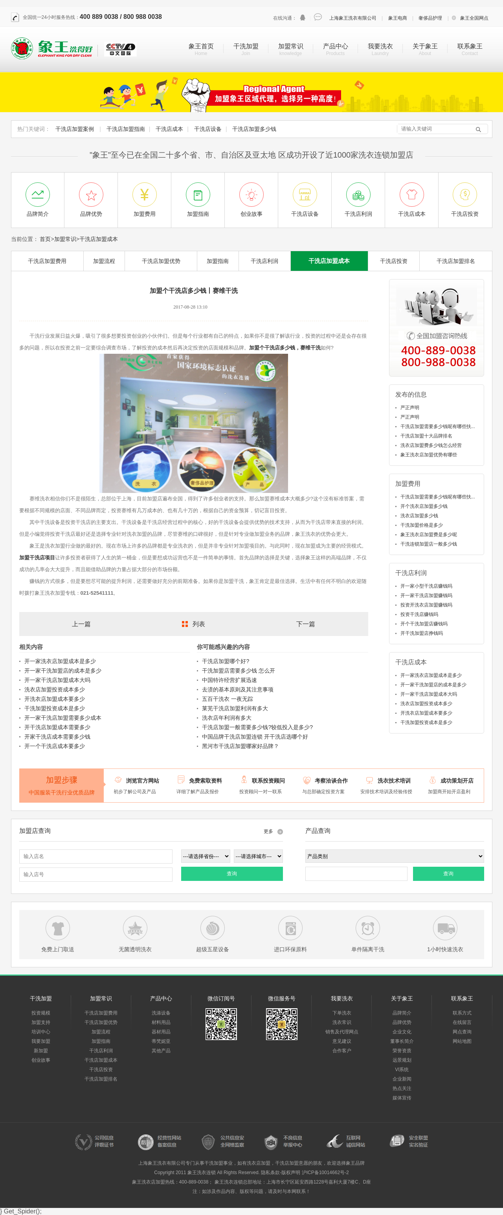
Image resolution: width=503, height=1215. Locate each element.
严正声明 (409, 407)
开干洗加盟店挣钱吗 (421, 633)
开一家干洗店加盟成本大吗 (57, 680)
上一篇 (81, 624)
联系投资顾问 (268, 781)
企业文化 (402, 1032)
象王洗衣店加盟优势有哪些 (428, 455)
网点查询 (462, 1032)
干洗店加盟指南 (125, 129)
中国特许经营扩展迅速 (229, 680)
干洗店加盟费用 (47, 261)
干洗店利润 (264, 261)
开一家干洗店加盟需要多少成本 (62, 718)
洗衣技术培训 (394, 781)
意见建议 (341, 1041)
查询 (232, 874)
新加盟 (41, 1050)
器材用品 (161, 1032)
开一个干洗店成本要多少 (54, 746)
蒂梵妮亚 (161, 1041)
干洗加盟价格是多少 (421, 525)
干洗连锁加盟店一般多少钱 (428, 544)
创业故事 (40, 1060)
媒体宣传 (402, 1098)
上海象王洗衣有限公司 (352, 18)
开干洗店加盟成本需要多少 (57, 727)
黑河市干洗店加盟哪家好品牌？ (240, 746)
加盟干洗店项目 (37, 558)
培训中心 (40, 1032)
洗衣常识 (341, 1022)
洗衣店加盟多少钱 (419, 515)
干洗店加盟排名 (456, 261)
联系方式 (462, 1013)
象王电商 (397, 18)
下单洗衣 (341, 1013)
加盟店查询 (35, 830)
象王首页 (201, 46)
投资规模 (40, 1013)
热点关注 (402, 1088)
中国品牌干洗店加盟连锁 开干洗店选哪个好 (255, 736)
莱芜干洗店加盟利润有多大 (235, 708)
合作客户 (341, 1050)
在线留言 (462, 1022)
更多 (268, 831)
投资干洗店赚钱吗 (419, 614)
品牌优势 (402, 1022)
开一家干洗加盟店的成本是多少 (62, 670)
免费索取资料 (205, 781)
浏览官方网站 (142, 781)
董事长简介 (402, 1041)
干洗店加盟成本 (98, 239)
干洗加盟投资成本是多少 (54, 708)
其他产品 (161, 1050)
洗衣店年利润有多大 (227, 718)
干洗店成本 (169, 129)
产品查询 (317, 830)
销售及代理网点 (341, 1032)
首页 (45, 239)
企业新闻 (402, 1079)
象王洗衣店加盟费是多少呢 (428, 534)
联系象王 (470, 46)
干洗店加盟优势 (161, 261)
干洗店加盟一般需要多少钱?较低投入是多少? (257, 727)
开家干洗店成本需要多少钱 (57, 736)
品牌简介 (402, 1013)
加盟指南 (218, 261)
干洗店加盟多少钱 (254, 129)
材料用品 (161, 1022)
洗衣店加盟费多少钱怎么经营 (431, 445)
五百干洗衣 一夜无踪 (227, 699)
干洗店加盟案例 (74, 129)
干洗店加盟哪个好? (225, 661)
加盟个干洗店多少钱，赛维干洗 (285, 348)
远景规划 (402, 1060)
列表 (199, 624)
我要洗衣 (380, 46)
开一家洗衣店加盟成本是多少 (60, 661)
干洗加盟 (246, 46)
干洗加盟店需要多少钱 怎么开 (238, 670)
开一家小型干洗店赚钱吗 (426, 586)
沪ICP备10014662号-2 (325, 1172)
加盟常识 (290, 46)
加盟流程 (104, 261)
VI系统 (402, 1069)
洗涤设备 (161, 1013)
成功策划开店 (457, 781)
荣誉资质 (402, 1050)
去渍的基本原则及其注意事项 (238, 689)
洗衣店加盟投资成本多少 (54, 689)
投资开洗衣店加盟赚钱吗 (426, 605)
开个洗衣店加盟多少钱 (424, 506)
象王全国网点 (474, 18)
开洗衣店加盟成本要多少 (54, 699)
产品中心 (335, 46)
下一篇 (305, 624)
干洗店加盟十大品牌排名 (426, 436)
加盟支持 (40, 1022)
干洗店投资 (394, 261)
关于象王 (425, 46)
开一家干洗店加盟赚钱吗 (426, 595)
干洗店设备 (208, 129)
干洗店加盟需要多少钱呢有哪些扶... (437, 426)
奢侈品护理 (430, 18)
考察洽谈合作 (331, 781)
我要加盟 (40, 1041)
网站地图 (462, 1041)
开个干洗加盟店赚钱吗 (424, 624)
